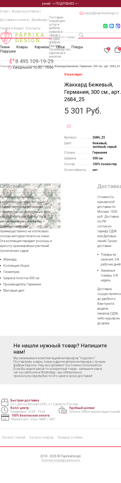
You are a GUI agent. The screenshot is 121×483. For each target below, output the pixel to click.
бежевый (99, 143)
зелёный (99, 146)
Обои (60, 47)
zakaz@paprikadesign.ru (99, 13)
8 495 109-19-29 (34, 61)
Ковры (22, 47)
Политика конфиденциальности (60, 460)
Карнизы (42, 47)
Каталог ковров (41, 437)
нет (95, 170)
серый (112, 146)
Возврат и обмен (70, 437)
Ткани (5, 47)
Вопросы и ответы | (26, 11)
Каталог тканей (13, 437)
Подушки (8, 51)
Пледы (77, 47)
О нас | (5, 11)
